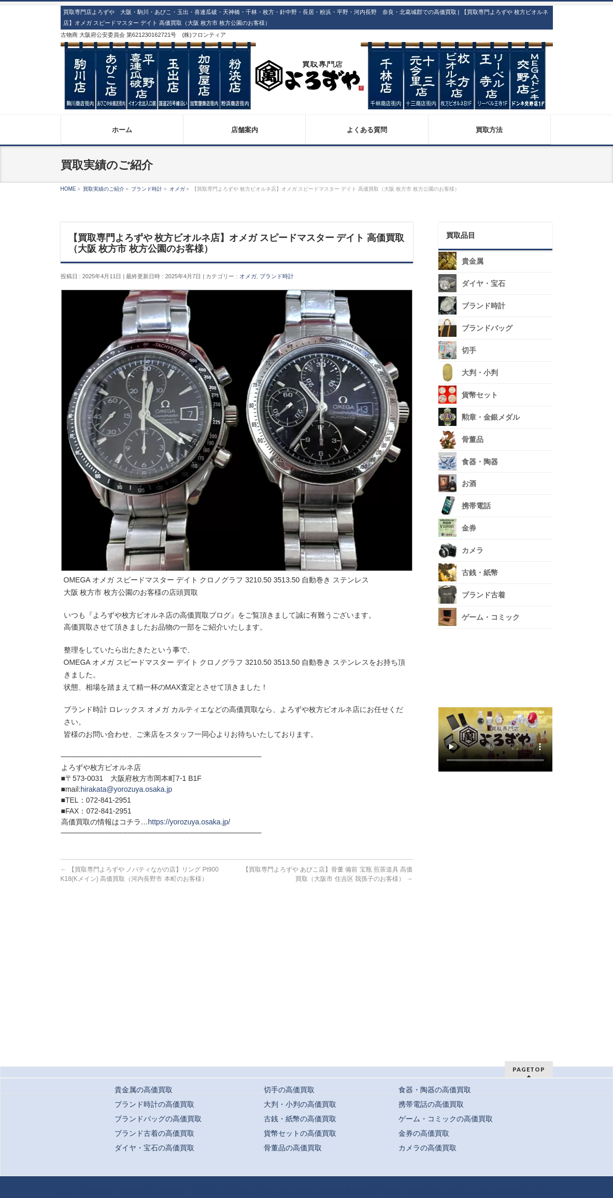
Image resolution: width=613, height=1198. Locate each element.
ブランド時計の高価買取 (154, 1104)
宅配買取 (133, 1192)
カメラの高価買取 (427, 1148)
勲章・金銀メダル (490, 417)
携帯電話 (475, 506)
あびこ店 (271, 1192)
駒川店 (239, 1192)
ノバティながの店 (496, 1192)
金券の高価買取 (423, 1133)
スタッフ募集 (498, 805)
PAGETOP (528, 1069)
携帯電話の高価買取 (431, 1104)
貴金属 (472, 261)
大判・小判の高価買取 (300, 1104)
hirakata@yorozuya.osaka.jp (127, 789)
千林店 (391, 1192)
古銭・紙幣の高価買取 (300, 1119)
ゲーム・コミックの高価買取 (445, 1119)
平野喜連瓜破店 (347, 1192)
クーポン (206, 1192)
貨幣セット (479, 395)
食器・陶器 (479, 461)
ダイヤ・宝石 (483, 284)
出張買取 (169, 1192)
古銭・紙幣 (479, 573)
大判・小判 (479, 373)
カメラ (472, 550)
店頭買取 (97, 1192)
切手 (468, 350)
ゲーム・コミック (490, 617)
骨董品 (472, 440)
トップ (65, 1192)
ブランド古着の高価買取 (154, 1133)
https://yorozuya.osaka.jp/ (189, 822)
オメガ (247, 276)
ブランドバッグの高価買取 (158, 1119)
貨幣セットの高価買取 (300, 1133)
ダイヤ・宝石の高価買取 (154, 1148)
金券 (468, 528)
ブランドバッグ (486, 328)
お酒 (468, 484)
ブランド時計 (277, 276)
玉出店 (304, 1192)
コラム (543, 1192)
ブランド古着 (483, 595)
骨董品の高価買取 (293, 1148)
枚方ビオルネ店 (434, 1192)
